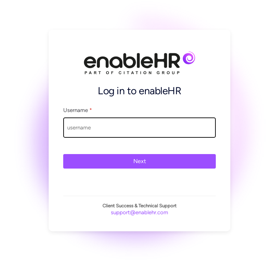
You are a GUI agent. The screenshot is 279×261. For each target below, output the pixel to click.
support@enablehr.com (139, 212)
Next (139, 161)
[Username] (139, 127)
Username (77, 110)
